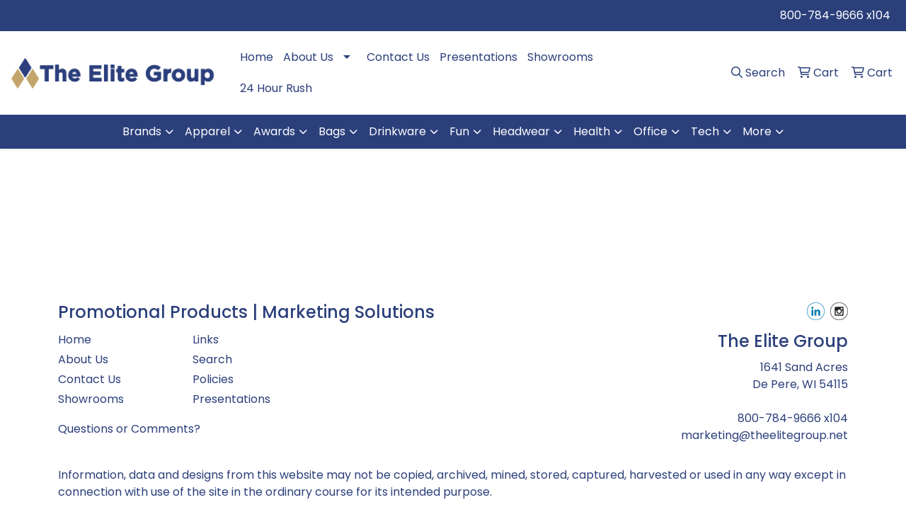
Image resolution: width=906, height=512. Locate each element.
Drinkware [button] (397, 131)
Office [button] (650, 131)
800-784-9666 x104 (835, 15)
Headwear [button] (521, 131)
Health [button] (591, 131)
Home (256, 57)
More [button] (757, 131)
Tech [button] (705, 131)
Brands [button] (141, 131)
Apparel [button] (207, 131)
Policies (213, 379)
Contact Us (398, 57)
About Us (308, 57)
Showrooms (560, 57)
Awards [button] (274, 131)
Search (212, 359)
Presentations (478, 57)
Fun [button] (459, 131)
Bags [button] (332, 131)
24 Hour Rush (276, 88)
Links (206, 339)
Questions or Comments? (129, 429)
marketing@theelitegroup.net (764, 435)
